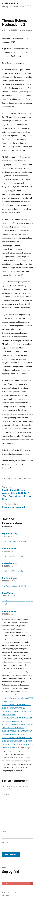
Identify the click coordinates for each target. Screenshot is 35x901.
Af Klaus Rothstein (11, 3)
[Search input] (16, 883)
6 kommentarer (27, 30)
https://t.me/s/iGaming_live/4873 (14, 586)
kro (5, 30)
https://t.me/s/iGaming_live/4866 (14, 541)
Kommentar (6, 794)
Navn (3, 820)
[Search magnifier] (31, 883)
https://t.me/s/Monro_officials (13, 556)
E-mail (4, 831)
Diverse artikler (26, 478)
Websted (5, 842)
